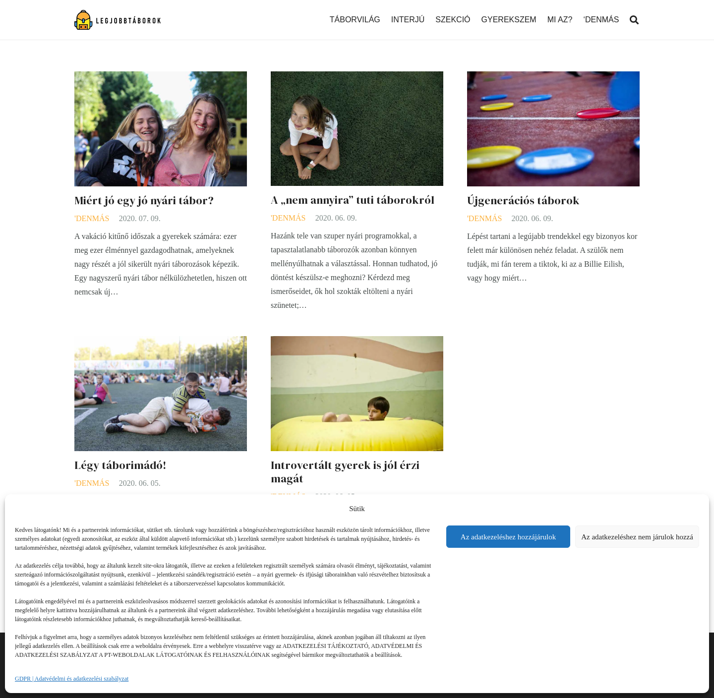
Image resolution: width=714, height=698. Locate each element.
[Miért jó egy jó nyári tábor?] (160, 78)
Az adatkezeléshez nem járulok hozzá (637, 537)
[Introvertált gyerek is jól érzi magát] (357, 343)
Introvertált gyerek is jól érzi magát (345, 472)
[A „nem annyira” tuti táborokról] (357, 78)
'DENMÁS (91, 218)
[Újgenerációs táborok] (553, 78)
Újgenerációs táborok (523, 200)
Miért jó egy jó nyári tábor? (144, 200)
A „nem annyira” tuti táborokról (352, 200)
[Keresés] (634, 20)
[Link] (117, 20)
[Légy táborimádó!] (160, 343)
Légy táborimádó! (120, 465)
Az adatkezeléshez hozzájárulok (508, 537)
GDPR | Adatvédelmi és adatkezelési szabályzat (71, 678)
